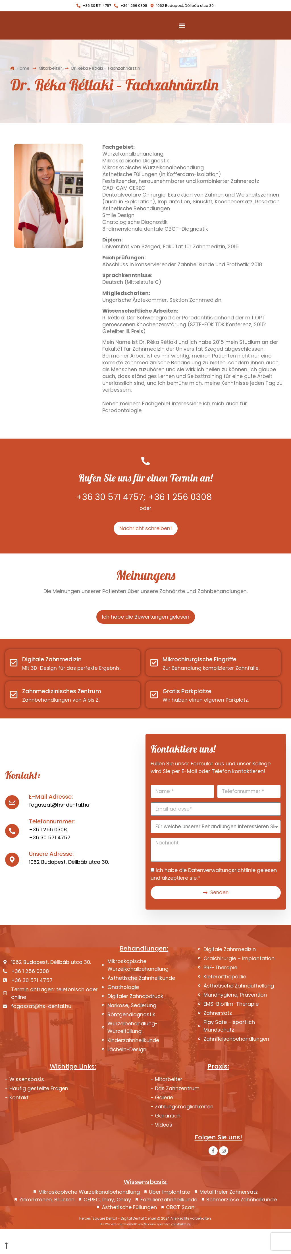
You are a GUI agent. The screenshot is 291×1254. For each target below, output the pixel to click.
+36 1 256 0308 (180, 521)
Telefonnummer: (52, 846)
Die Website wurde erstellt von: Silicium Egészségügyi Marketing (145, 1249)
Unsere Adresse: (51, 878)
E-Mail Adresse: (51, 821)
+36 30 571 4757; (111, 521)
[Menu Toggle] (182, 37)
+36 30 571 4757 (49, 861)
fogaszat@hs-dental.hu (59, 829)
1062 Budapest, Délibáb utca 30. (69, 886)
